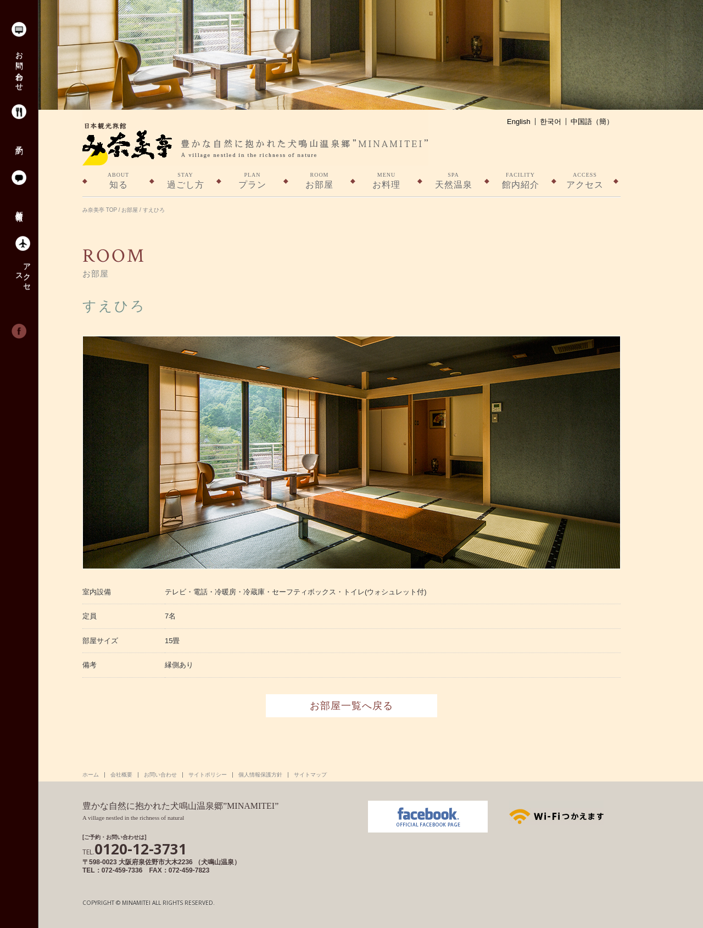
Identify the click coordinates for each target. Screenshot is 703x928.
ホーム (90, 775)
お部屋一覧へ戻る (351, 705)
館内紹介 (520, 180)
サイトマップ (310, 775)
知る (118, 180)
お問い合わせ (19, 67)
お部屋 (319, 180)
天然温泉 (453, 180)
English (519, 121)
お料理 (386, 180)
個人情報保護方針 (260, 775)
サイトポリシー (207, 775)
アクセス (22, 273)
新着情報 (19, 207)
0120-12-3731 (134, 849)
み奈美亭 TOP (99, 210)
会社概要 (121, 775)
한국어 (550, 121)
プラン (252, 180)
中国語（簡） (592, 121)
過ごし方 (185, 180)
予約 (19, 141)
